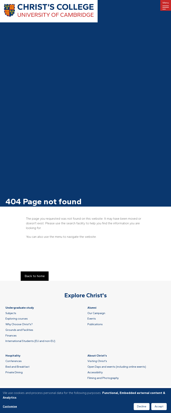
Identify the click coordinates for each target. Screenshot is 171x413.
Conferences (13, 361)
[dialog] (85, 400)
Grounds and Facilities (19, 330)
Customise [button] (10, 406)
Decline (141, 406)
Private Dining (14, 372)
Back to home (35, 276)
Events (91, 318)
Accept (159, 406)
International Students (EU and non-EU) (30, 341)
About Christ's (97, 355)
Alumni (91, 307)
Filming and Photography (103, 378)
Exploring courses (16, 318)
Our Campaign (96, 313)
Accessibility (95, 372)
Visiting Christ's (97, 361)
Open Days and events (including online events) (116, 366)
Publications (95, 324)
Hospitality (12, 355)
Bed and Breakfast (17, 366)
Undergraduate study (19, 307)
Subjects (10, 313)
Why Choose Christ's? (19, 324)
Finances (11, 335)
